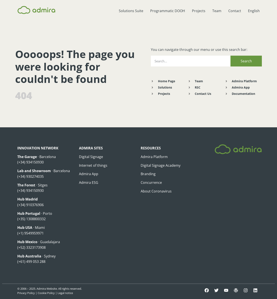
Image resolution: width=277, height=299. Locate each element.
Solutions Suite (131, 10)
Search (246, 61)
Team (216, 10)
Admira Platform (154, 156)
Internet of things (93, 165)
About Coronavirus (156, 191)
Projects (198, 10)
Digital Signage (91, 156)
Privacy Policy (26, 293)
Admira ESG (88, 182)
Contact (234, 10)
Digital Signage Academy (160, 165)
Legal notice (65, 293)
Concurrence (151, 182)
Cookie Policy (46, 293)
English (254, 10)
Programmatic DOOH (167, 10)
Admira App (88, 173)
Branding (148, 173)
